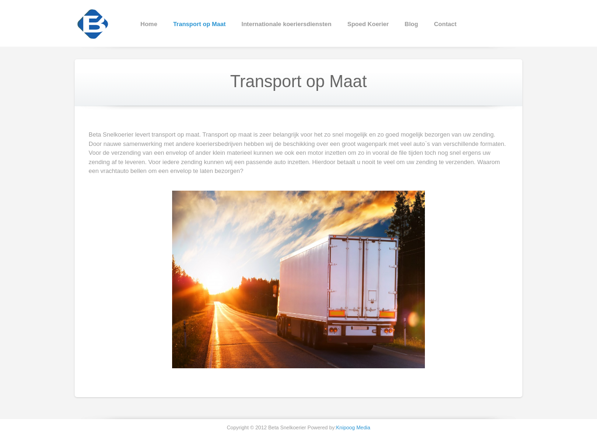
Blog (411, 24)
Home (148, 24)
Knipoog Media (353, 427)
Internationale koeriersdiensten (287, 24)
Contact (445, 24)
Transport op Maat (199, 24)
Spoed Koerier (368, 24)
